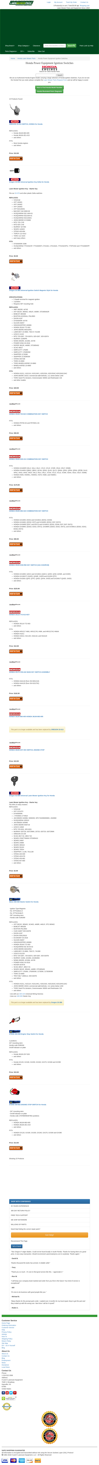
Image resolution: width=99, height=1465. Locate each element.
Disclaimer (5, 1365)
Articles (4, 1334)
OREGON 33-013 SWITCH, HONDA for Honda (25, 124)
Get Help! (49, 1235)
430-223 (22, 994)
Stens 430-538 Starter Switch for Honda (23, 902)
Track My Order (71, 2)
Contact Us (84, 2)
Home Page (6, 1323)
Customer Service (8, 1327)
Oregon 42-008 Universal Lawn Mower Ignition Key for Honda (32, 796)
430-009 (20, 996)
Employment (6, 1360)
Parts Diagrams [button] (11, 51)
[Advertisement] (49, 26)
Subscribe (31, 51)
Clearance (36, 46)
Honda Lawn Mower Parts (26, 58)
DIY (22, 51)
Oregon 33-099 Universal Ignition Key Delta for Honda (29, 182)
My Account (58, 2)
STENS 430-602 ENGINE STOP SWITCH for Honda (27, 1105)
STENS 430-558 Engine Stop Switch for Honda (26, 1034)
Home (13, 58)
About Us (5, 1354)
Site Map (5, 1343)
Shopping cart (84, 6)
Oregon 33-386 (56, 1002)
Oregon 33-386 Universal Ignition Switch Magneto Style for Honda (33, 290)
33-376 (17, 193)
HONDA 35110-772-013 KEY (19, 615)
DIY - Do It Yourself (8, 1345)
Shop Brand (10, 46)
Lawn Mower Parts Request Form (55, 80)
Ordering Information (9, 1325)
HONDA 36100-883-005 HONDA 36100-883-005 (26, 716)
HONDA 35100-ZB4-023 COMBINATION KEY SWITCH (28, 511)
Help (3, 1330)
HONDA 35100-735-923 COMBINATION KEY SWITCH (28, 414)
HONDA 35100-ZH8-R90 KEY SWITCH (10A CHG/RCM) (29, 565)
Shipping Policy (7, 1339)
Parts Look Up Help (86, 46)
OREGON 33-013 (57, 729)
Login (49, 2)
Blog (3, 1348)
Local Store (6, 1367)
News (4, 1363)
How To (4, 1336)
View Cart (41, 51)
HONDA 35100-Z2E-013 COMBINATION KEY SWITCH (28, 459)
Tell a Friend (16, 1246)
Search (71, 46)
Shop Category (23, 46)
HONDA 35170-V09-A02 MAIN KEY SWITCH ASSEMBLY (29, 672)
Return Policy (6, 1341)
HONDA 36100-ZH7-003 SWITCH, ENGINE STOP (27, 750)
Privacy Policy (6, 1332)
